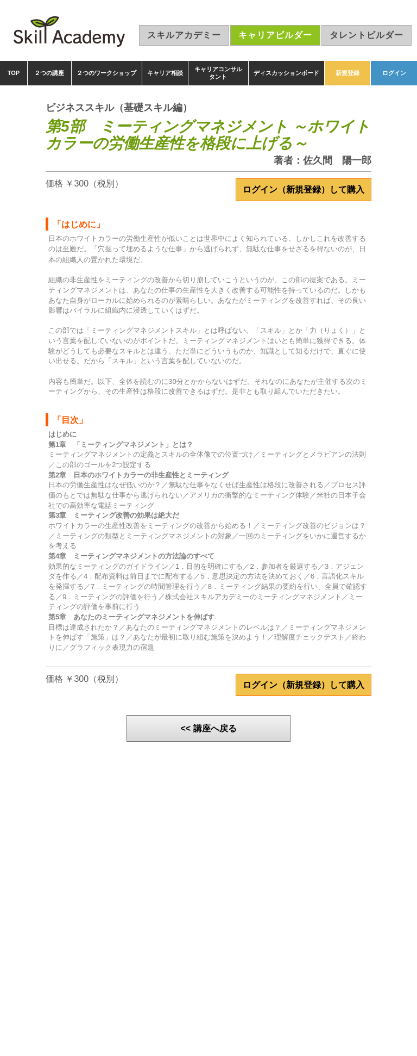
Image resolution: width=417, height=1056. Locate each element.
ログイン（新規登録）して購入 (303, 189)
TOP (14, 73)
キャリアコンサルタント (218, 73)
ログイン (394, 73)
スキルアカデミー (184, 35)
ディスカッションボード (286, 73)
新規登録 (347, 73)
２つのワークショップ (106, 73)
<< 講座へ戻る (208, 728)
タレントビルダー (366, 35)
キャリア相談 (165, 73)
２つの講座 (49, 73)
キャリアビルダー (275, 35)
